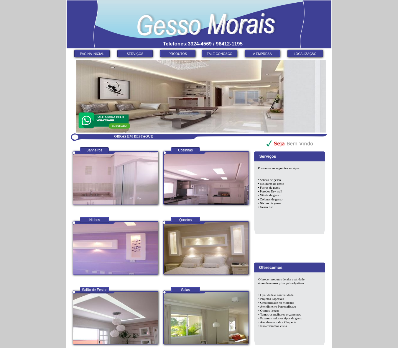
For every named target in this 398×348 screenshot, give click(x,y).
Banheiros (94, 150)
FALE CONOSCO (220, 53)
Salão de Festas (95, 290)
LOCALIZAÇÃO (305, 53)
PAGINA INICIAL (92, 53)
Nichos (94, 220)
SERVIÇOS (135, 53)
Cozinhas (185, 150)
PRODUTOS (178, 53)
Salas (185, 290)
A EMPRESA (262, 53)
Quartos (185, 220)
